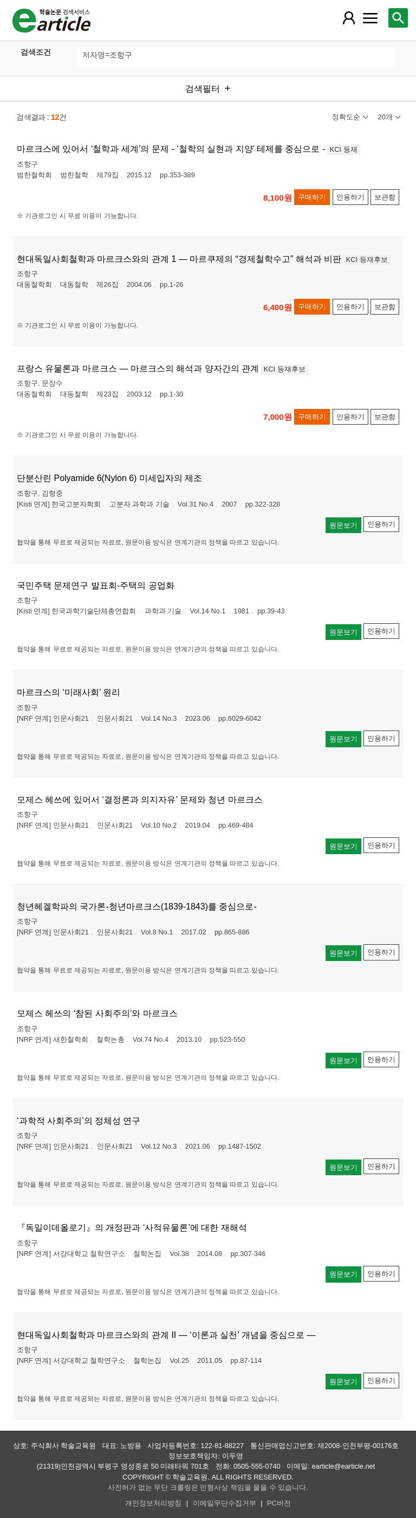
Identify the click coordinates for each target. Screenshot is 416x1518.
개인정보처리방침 (153, 1503)
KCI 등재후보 (367, 259)
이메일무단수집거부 (224, 1503)
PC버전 (279, 1503)
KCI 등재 (344, 149)
